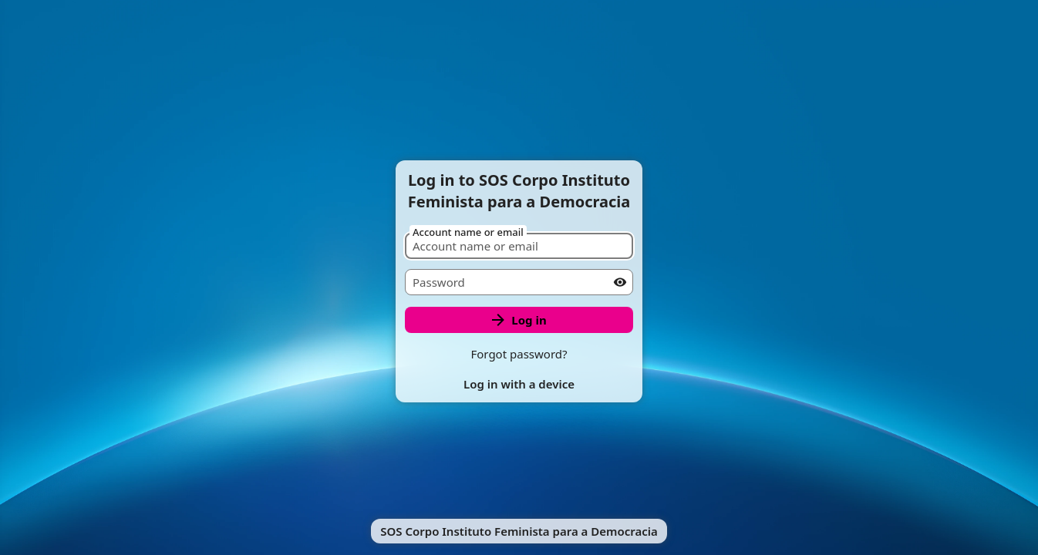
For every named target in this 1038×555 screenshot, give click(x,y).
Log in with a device (519, 384)
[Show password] (620, 282)
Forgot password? (518, 354)
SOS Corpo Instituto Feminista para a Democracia (519, 531)
